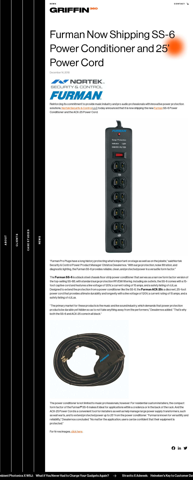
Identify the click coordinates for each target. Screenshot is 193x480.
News (53, 4)
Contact (179, 4)
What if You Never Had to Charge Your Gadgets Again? (73, 475)
